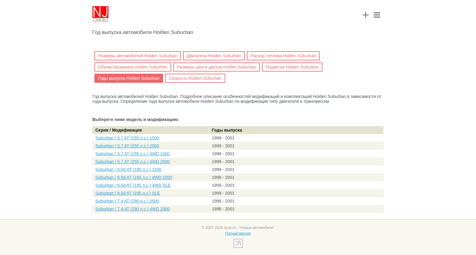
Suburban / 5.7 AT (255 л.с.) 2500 (127, 145)
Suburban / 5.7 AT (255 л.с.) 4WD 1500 (132, 153)
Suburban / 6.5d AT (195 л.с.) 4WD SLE (133, 185)
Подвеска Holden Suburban (292, 67)
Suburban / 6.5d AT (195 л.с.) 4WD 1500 (133, 177)
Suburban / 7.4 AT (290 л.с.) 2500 (127, 201)
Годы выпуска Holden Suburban (128, 78)
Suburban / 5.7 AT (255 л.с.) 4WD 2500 (132, 161)
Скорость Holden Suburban (195, 78)
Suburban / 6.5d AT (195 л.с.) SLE (127, 193)
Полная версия (238, 233)
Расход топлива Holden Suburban (283, 55)
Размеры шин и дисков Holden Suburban (217, 67)
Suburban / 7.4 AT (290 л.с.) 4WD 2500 (132, 208)
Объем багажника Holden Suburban (133, 67)
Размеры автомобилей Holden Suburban (137, 55)
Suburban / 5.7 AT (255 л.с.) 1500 (127, 138)
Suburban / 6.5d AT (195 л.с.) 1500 (128, 169)
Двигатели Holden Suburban (214, 55)
